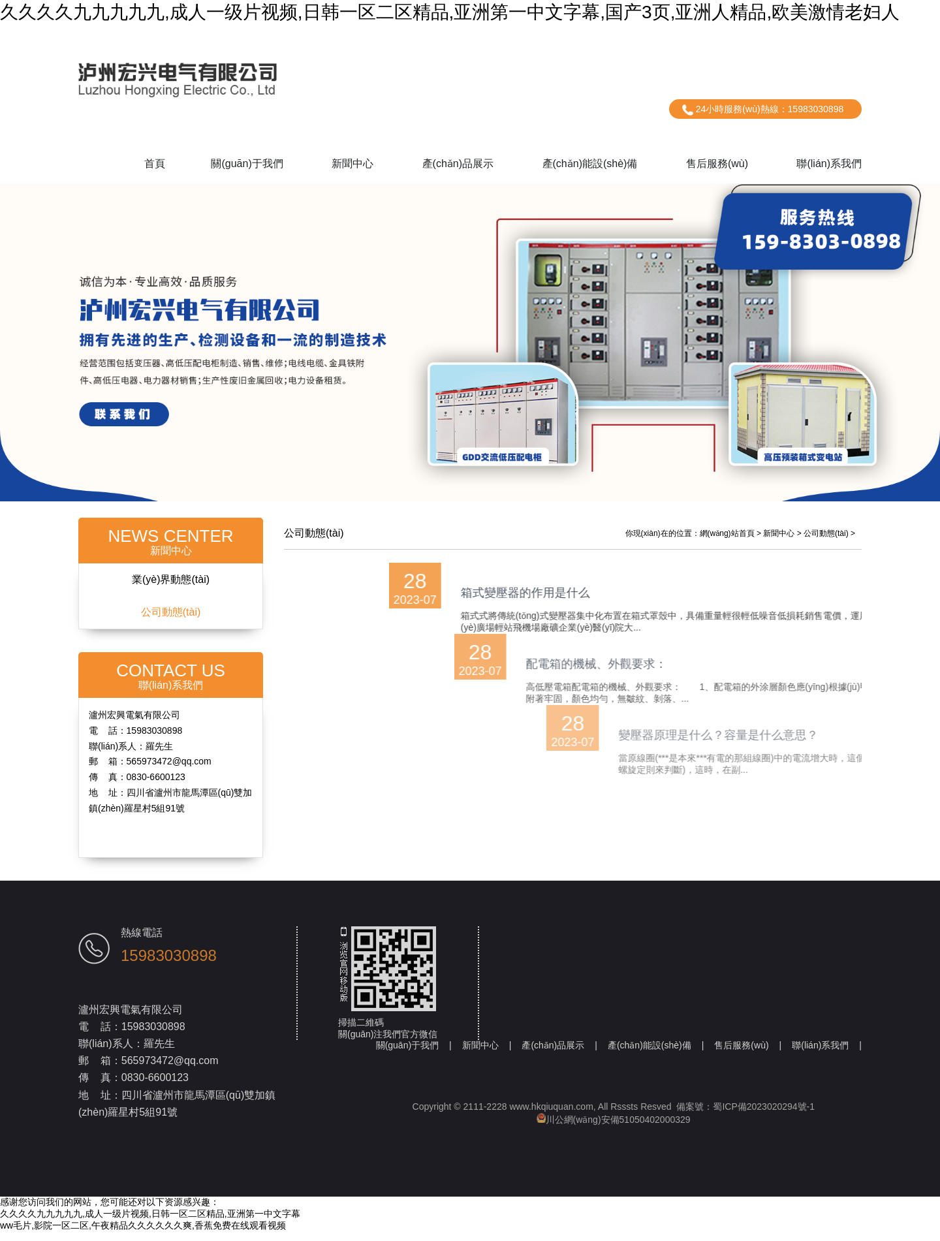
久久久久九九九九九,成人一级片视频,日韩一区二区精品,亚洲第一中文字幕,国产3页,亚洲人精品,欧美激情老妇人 (450, 12)
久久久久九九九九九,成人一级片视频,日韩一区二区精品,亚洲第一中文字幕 (150, 1222)
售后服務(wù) (717, 163)
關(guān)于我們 (247, 163)
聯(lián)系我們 (829, 163)
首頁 (154, 163)
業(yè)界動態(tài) (171, 588)
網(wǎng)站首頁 (727, 542)
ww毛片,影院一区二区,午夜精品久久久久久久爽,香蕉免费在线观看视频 (143, 1234)
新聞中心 (352, 163)
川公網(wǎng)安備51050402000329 (614, 1128)
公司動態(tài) (171, 621)
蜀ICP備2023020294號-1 (764, 1115)
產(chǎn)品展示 (458, 163)
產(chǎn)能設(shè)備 (590, 163)
